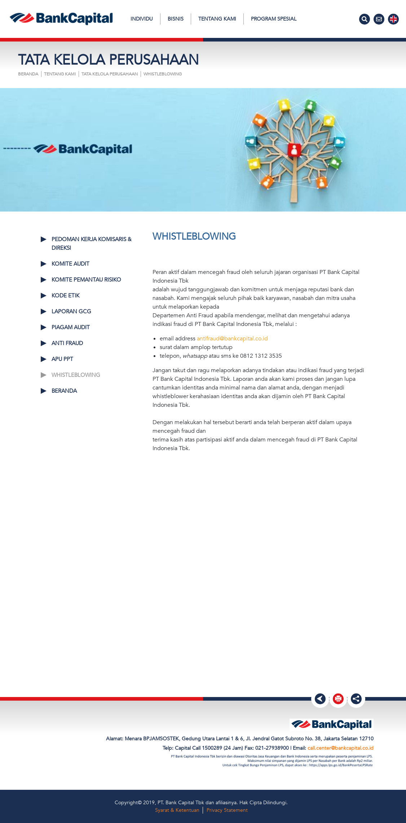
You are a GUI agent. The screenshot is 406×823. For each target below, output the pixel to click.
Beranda (28, 74)
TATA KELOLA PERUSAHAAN (109, 74)
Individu (142, 19)
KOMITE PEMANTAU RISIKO (86, 279)
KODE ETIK (65, 295)
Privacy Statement (227, 810)
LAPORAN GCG (71, 311)
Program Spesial (273, 19)
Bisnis (176, 19)
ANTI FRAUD (67, 343)
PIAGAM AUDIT (71, 327)
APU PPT (62, 359)
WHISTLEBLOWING (163, 74)
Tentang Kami (217, 19)
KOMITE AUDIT (70, 263)
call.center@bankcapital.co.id (341, 748)
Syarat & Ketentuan (177, 810)
